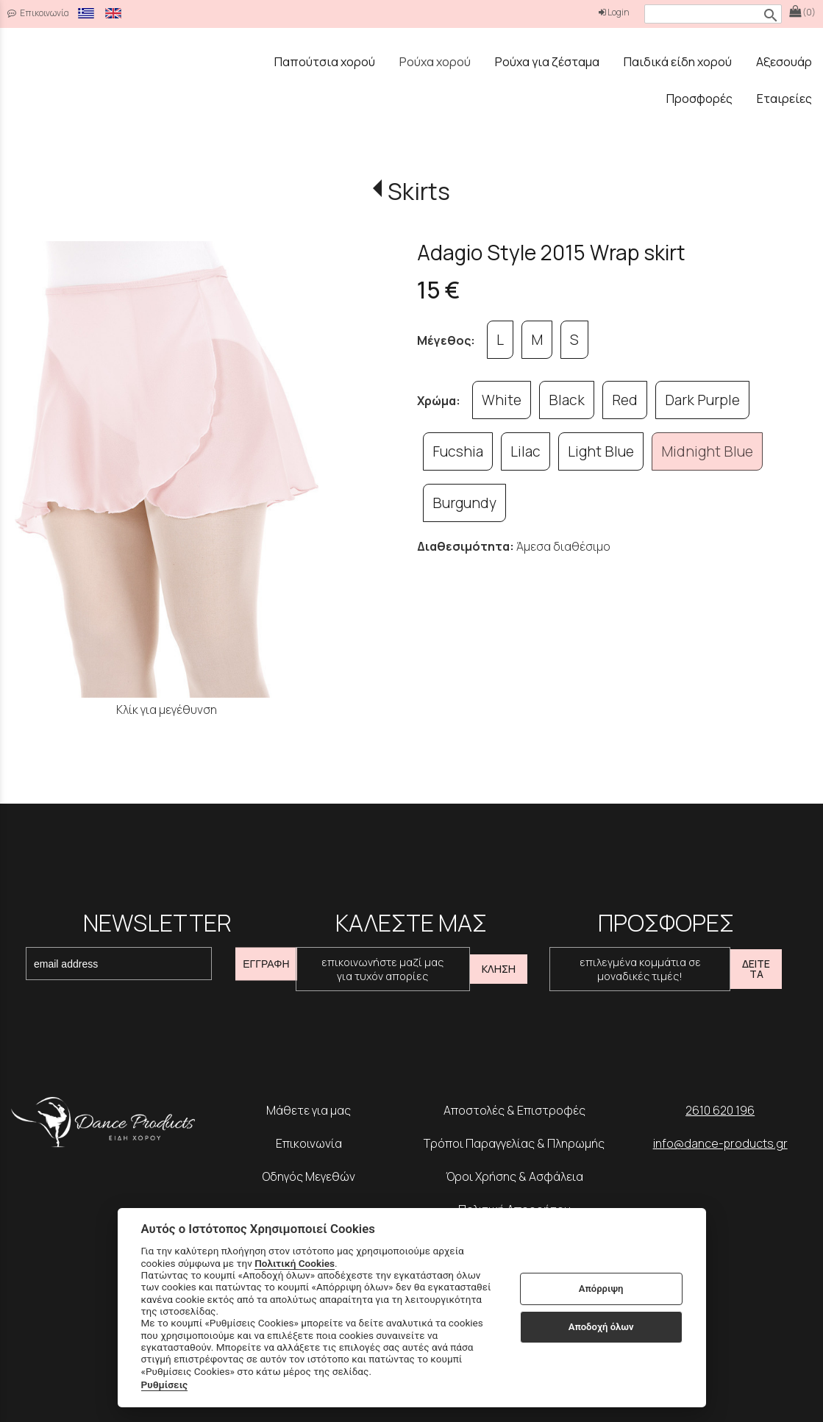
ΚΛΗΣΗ (499, 969)
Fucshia (457, 451)
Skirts (419, 191)
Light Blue (601, 451)
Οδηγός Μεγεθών (309, 1176)
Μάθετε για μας (308, 1110)
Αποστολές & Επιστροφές (514, 1110)
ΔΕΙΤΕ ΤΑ (756, 969)
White (501, 400)
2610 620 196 (720, 1110)
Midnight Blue (707, 451)
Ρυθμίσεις (164, 1384)
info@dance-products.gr (720, 1143)
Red (625, 400)
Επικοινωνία (309, 1143)
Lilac (525, 451)
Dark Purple (702, 400)
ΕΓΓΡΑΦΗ (266, 964)
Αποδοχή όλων (601, 1326)
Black (567, 400)
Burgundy (464, 502)
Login (614, 12)
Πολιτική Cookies (294, 1263)
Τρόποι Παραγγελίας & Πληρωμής (514, 1143)
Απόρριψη (601, 1288)
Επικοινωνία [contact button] (38, 13)
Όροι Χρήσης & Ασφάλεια (514, 1176)
